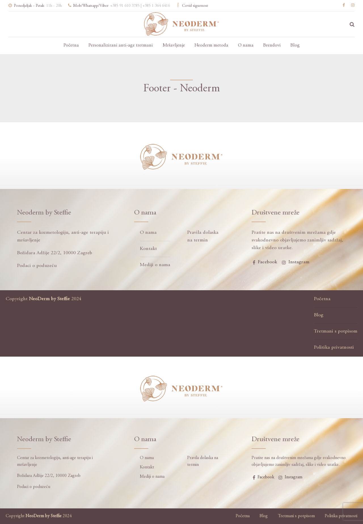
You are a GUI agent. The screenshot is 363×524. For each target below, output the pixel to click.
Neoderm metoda (211, 45)
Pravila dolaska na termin (202, 236)
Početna (71, 45)
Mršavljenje (173, 45)
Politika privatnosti (334, 347)
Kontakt (148, 248)
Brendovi (272, 45)
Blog (295, 45)
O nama (246, 45)
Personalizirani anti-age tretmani (120, 45)
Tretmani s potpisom (335, 331)
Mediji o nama (155, 265)
